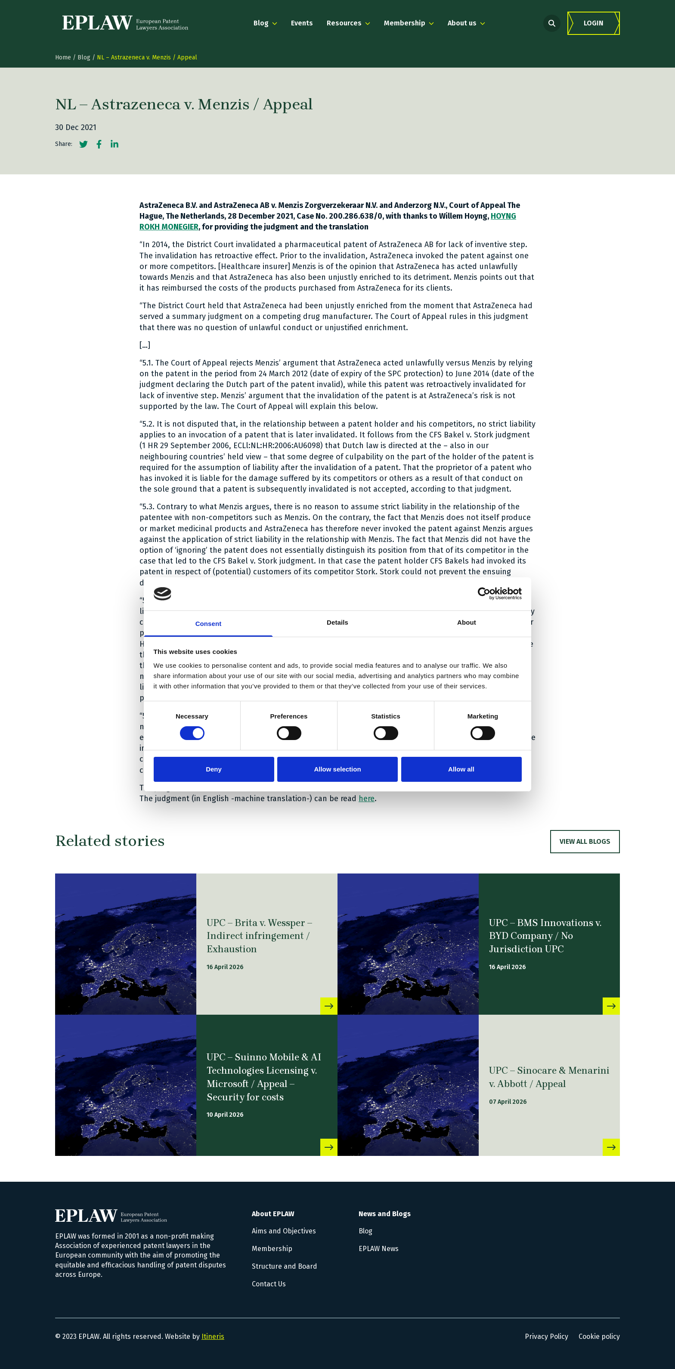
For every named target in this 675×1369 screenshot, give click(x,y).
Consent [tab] (208, 623)
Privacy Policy (546, 1336)
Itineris (212, 1336)
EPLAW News (379, 1249)
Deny (214, 769)
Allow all (461, 769)
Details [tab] (337, 622)
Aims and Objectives (284, 1231)
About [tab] (466, 622)
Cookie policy (599, 1336)
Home (63, 57)
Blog (83, 57)
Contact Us (269, 1284)
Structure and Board (284, 1266)
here (367, 798)
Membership (272, 1249)
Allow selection (337, 769)
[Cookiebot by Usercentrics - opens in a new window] (484, 593)
